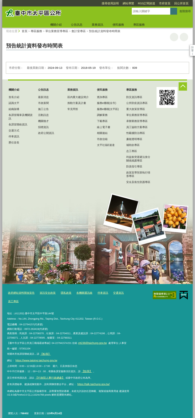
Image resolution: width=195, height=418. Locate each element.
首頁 (24, 31)
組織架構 (14, 109)
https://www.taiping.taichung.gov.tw (34, 357)
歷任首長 (14, 142)
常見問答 (72, 109)
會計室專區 (78, 31)
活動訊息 (43, 114)
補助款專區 (133, 144)
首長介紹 (14, 97)
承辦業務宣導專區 (137, 121)
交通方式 (14, 130)
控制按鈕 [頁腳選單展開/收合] (183, 86)
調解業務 (102, 114)
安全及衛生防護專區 (138, 182)
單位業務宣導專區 (56, 31)
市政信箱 (102, 139)
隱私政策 (63, 292)
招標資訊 (43, 127)
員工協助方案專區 (137, 127)
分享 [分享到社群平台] (192, 47)
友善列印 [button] (174, 37)
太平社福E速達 (106, 144)
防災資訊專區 (134, 97)
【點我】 (86, 368)
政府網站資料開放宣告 (20, 292)
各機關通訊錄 (80, 292)
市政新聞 (43, 102)
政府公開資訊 (46, 133)
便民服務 (118, 24)
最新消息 (43, 97)
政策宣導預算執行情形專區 (138, 174)
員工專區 (13, 300)
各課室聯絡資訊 (18, 124)
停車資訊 (14, 136)
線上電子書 (103, 127)
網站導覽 (106, 3)
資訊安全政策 (45, 292)
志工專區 (131, 151)
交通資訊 (112, 292)
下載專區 (102, 121)
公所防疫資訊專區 (137, 102)
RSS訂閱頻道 (124, 3)
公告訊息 (76, 24)
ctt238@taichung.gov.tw (91, 341)
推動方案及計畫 (76, 102)
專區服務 (139, 24)
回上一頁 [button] (184, 37)
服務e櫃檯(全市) (106, 102)
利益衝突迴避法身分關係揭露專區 (138, 158)
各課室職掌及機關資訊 (21, 116)
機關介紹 (56, 24)
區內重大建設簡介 (78, 97)
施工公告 (43, 109)
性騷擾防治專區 (135, 133)
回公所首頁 (159, 3)
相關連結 (102, 133)
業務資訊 (97, 24)
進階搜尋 (185, 11)
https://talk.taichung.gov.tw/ (92, 379)
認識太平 (14, 102)
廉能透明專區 (134, 139)
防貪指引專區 (134, 166)
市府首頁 (143, 3)
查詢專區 (102, 97)
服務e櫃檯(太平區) (108, 109)
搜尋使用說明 (88, 3)
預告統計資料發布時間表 (104, 31)
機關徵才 (43, 121)
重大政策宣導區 (135, 109)
